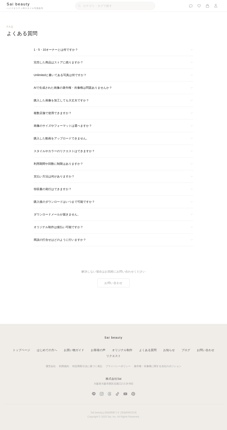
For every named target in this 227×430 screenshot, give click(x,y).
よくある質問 (148, 350)
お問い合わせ (113, 283)
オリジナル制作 (122, 350)
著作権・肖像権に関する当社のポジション (157, 366)
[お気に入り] (199, 6)
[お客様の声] (191, 6)
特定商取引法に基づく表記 (87, 366)
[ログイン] (216, 6)
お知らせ (169, 350)
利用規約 (64, 366)
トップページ (21, 350)
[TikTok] (117, 394)
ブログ (185, 350)
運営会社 (51, 366)
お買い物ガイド (74, 350)
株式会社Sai (113, 378)
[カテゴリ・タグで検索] (115, 6)
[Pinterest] (133, 394)
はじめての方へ (47, 350)
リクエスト (113, 356)
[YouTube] (125, 394)
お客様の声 (98, 350)
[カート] (207, 6)
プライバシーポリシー (118, 366)
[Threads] (109, 394)
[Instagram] (102, 394)
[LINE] (94, 394)
